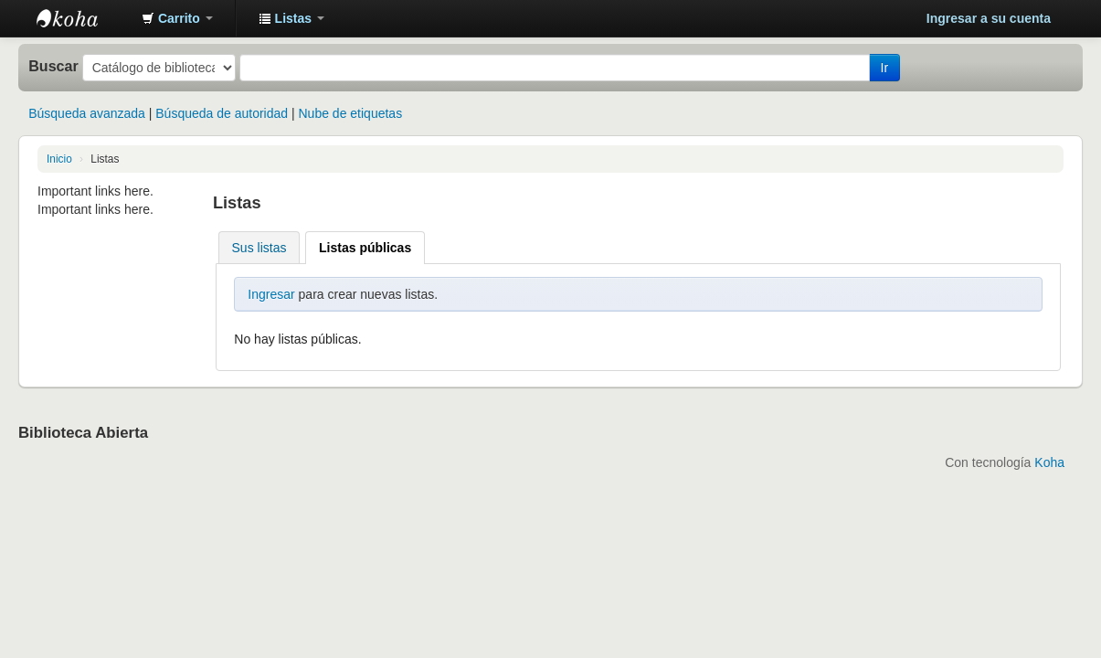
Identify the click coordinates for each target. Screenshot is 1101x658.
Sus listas (259, 247)
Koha (1049, 462)
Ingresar (271, 294)
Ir (885, 67)
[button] (177, 18)
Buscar (53, 66)
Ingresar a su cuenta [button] (988, 18)
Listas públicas (365, 247)
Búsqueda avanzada (86, 113)
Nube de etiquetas (351, 113)
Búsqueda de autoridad (221, 113)
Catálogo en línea (82, 18)
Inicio (59, 159)
